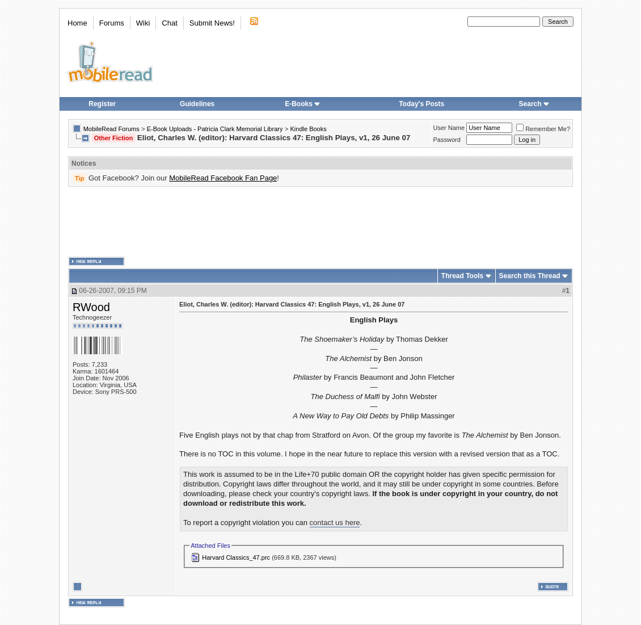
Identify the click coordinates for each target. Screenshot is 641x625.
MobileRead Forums (111, 128)
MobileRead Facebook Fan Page (223, 178)
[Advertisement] (320, 222)
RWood (91, 307)
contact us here (335, 522)
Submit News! (212, 23)
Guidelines (197, 104)
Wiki (143, 23)
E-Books (302, 104)
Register (102, 104)
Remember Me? (543, 128)
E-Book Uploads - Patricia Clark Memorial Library (215, 128)
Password (447, 139)
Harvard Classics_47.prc (236, 557)
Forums (111, 23)
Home (77, 23)
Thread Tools (462, 276)
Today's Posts (421, 104)
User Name (449, 127)
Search (534, 104)
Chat (169, 23)
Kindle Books (308, 128)
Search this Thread (529, 276)
